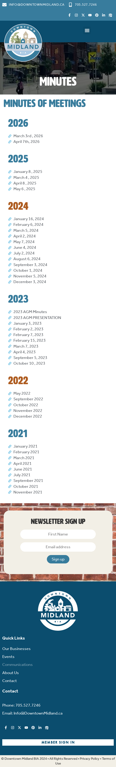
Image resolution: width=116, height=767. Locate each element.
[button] (87, 30)
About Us (10, 672)
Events (8, 656)
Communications (17, 664)
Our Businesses (16, 648)
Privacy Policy (89, 759)
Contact (9, 680)
